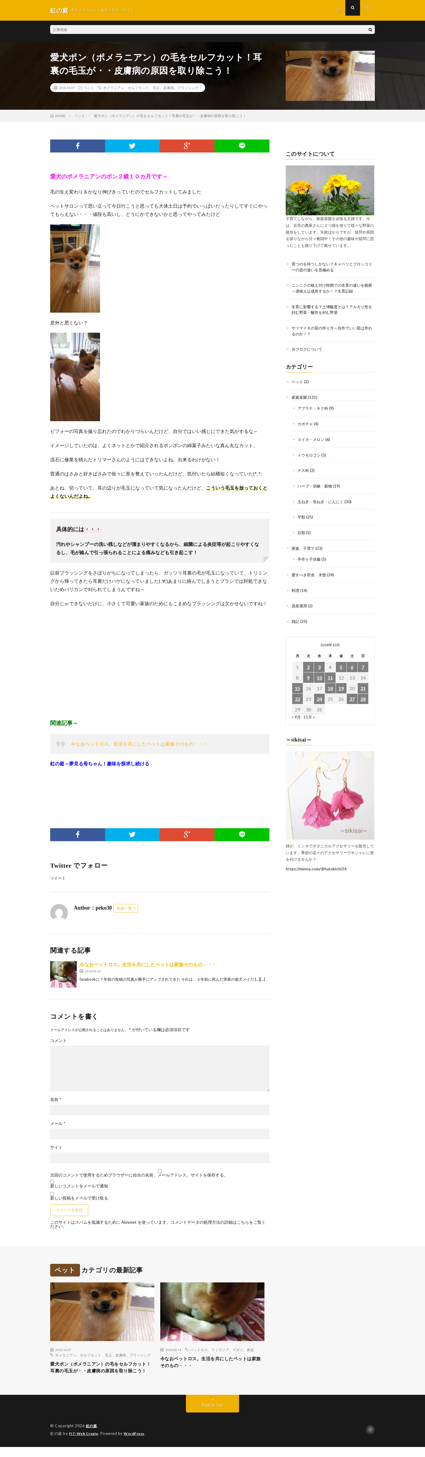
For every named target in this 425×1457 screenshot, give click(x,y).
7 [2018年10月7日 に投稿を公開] (363, 664)
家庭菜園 (300, 397)
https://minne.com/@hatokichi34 (316, 866)
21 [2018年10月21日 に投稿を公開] (363, 685)
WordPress (137, 1443)
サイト (56, 1148)
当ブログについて (308, 349)
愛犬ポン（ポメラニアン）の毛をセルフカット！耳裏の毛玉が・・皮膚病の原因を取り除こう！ (102, 1373)
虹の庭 (92, 1436)
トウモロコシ (310, 454)
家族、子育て (304, 546)
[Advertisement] (159, 663)
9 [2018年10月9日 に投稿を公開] (308, 674)
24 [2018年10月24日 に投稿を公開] (319, 696)
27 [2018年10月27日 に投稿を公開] (352, 696)
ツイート (58, 878)
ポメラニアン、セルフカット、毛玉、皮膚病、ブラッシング (151, 87)
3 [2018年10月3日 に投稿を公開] (319, 664)
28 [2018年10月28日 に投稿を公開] (363, 696)
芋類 (302, 515)
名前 (55, 1100)
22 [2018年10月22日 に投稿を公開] (297, 696)
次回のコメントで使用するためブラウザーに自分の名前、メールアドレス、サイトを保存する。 (139, 1175)
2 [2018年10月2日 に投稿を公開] (308, 664)
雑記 (296, 618)
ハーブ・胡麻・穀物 (316, 485)
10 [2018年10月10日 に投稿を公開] (319, 674)
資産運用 (300, 603)
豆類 (302, 531)
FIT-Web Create (85, 1443)
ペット (89, 87)
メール (58, 1124)
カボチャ (306, 423)
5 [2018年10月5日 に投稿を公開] (341, 664)
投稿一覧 (124, 908)
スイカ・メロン (312, 439)
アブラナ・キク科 (314, 408)
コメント (58, 1041)
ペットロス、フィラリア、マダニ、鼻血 (222, 1350)
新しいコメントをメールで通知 (79, 1186)
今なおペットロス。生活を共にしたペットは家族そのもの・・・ (139, 743)
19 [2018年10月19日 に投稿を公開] (341, 685)
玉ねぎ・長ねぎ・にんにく (322, 500)
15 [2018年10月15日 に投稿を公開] (297, 685)
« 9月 (296, 713)
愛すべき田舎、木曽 (310, 572)
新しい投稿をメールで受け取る (79, 1198)
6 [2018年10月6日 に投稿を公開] (352, 664)
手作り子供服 (310, 557)
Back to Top (213, 1415)
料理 (296, 587)
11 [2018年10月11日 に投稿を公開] (330, 674)
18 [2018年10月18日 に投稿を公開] (330, 685)
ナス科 (304, 469)
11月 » (309, 713)
